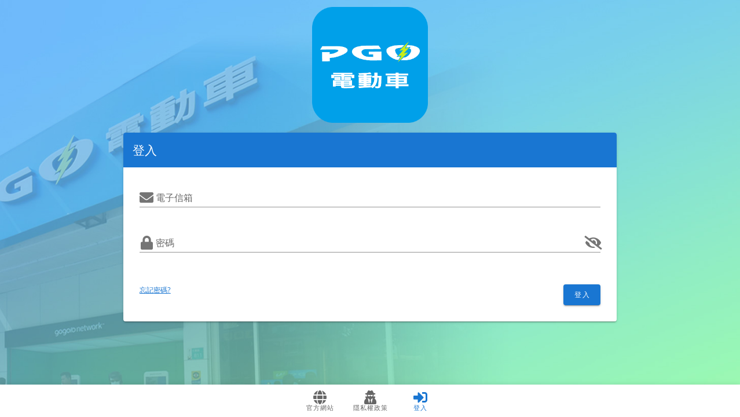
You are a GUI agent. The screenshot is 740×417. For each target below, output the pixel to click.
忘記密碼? (155, 290)
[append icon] (593, 243)
